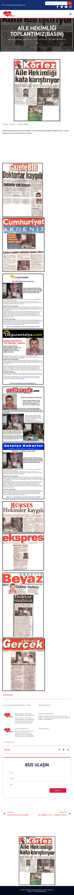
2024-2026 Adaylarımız (22, 729)
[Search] (69, 3)
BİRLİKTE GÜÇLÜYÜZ (44, 705)
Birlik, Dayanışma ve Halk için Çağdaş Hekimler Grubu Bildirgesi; (25, 714)
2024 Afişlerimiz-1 (8, 742)
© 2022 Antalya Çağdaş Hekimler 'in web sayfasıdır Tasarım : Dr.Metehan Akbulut (37, 890)
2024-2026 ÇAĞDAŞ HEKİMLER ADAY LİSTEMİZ (17, 705)
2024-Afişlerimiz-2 (43, 729)
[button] (70, 14)
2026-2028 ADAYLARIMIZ (45, 714)
